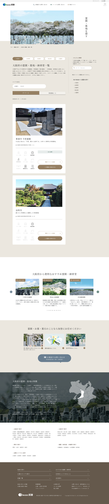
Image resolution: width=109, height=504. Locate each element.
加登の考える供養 (22, 487)
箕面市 (37, 435)
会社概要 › (104, 1)
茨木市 (33, 435)
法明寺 (19, 210)
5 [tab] (54, 310)
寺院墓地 (66, 451)
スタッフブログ (40, 492)
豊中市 (19, 437)
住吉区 (64, 439)
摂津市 (47, 435)
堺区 (14, 451)
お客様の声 (57, 487)
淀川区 (65, 435)
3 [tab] (51, 310)
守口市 (35, 437)
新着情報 (38, 487)
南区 (26, 451)
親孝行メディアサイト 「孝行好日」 (80, 489)
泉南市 (17, 442)
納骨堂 (78, 451)
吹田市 (14, 437)
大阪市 (14, 435)
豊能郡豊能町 (21, 435)
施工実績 (56, 492)
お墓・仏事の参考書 (41, 490)
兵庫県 (76, 85)
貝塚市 (41, 440)
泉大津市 (24, 440)
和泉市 (30, 440)
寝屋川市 (29, 437)
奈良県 (76, 90)
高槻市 (28, 435)
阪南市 (22, 442)
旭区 (70, 435)
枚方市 (24, 437)
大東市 (46, 437)
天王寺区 (74, 437)
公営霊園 (72, 451)
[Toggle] (49, 473)
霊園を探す (16, 47)
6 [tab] (56, 310)
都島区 (74, 435)
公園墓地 (60, 451)
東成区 (64, 437)
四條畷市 (40, 437)
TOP (11, 47)
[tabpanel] (27, 292)
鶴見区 (87, 435)
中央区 (59, 437)
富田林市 (40, 439)
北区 (78, 435)
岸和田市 (35, 440)
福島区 (82, 435)
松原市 (29, 439)
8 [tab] (60, 310)
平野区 (85, 437)
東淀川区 (60, 435)
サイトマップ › (96, 1)
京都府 (76, 87)
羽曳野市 (34, 439)
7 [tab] (58, 310)
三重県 (76, 92)
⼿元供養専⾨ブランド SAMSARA (79, 492)
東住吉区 (90, 437)
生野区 (69, 437)
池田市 (42, 435)
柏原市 (24, 439)
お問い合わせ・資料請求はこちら (81, 487)
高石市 (19, 440)
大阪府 (76, 83)
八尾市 (19, 439)
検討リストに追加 (50, 162)
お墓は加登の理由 (22, 490)
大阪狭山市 (47, 439)
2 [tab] (49, 310)
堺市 (15, 440)
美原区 (22, 451)
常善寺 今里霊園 (23, 138)
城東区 (92, 435)
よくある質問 (57, 490)
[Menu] (105, 4)
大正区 (80, 437)
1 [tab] (47, 310)
